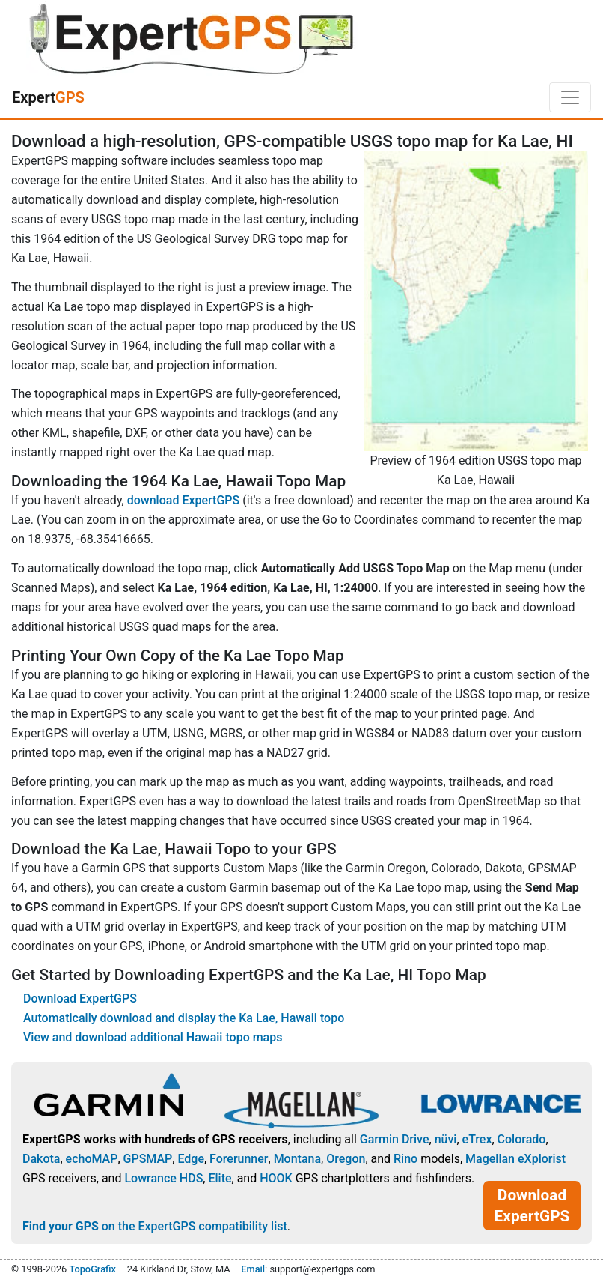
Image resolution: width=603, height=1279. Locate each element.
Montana (297, 1159)
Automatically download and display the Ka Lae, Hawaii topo (183, 1018)
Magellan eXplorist (515, 1159)
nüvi (446, 1139)
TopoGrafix (92, 1269)
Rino (405, 1159)
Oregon (345, 1159)
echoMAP (92, 1159)
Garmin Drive (394, 1139)
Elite (219, 1178)
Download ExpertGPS (80, 998)
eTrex (477, 1139)
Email (253, 1269)
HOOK (276, 1178)
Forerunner (238, 1159)
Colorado (522, 1139)
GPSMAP (148, 1159)
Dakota (41, 1159)
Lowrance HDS (163, 1178)
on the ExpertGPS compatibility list (154, 1226)
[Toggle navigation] (570, 97)
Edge (190, 1159)
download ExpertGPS (183, 500)
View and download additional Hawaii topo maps (152, 1037)
